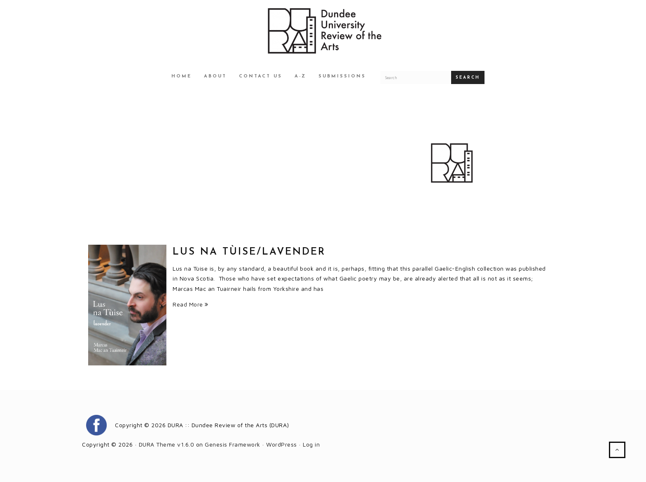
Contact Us (260, 76)
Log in (311, 444)
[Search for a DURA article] (415, 77)
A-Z (300, 76)
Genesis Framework (232, 444)
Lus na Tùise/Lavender (249, 252)
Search (468, 77)
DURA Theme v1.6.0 (166, 444)
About (215, 76)
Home (181, 76)
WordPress (281, 444)
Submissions (342, 76)
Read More (190, 304)
